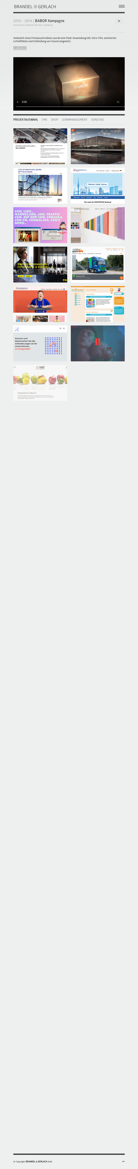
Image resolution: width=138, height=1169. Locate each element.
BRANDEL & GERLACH (36, 1162)
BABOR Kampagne (49, 21)
